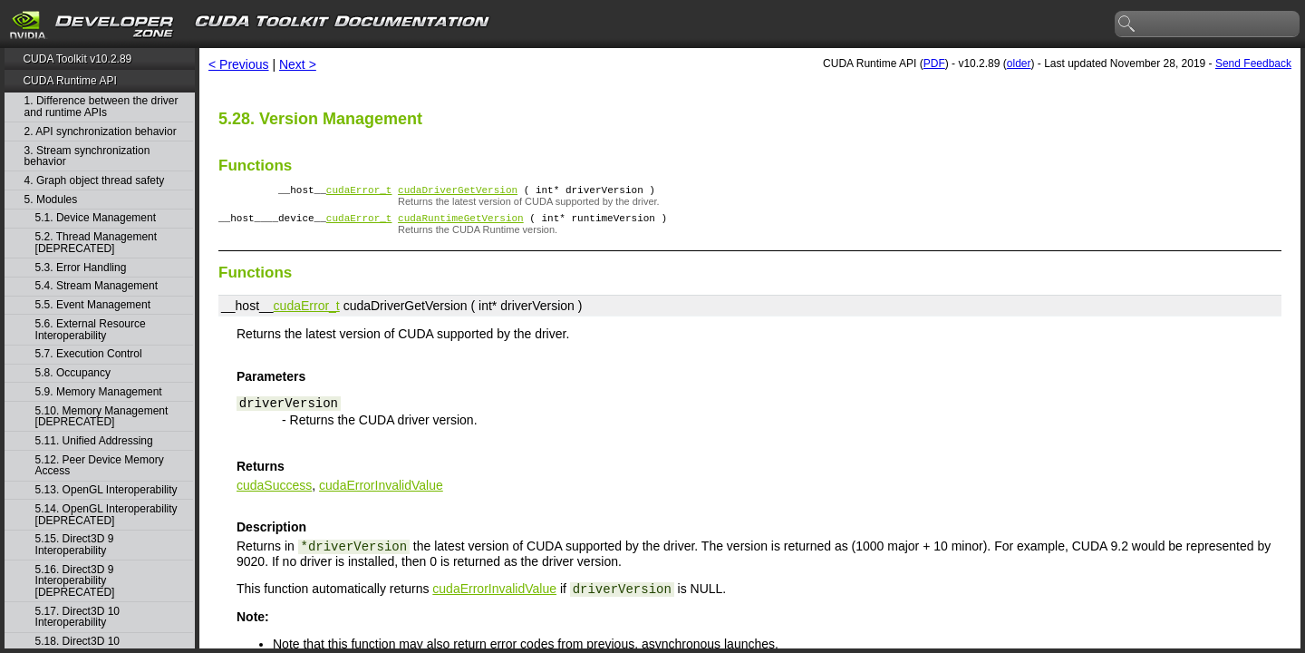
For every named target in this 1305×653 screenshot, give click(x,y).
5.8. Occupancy (73, 373)
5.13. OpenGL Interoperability (106, 490)
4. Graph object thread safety (94, 181)
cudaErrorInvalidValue (381, 490)
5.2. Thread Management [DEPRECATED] (96, 242)
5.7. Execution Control (88, 354)
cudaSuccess (274, 490)
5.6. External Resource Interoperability (90, 329)
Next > (297, 64)
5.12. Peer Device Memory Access (99, 465)
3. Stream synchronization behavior (87, 156)
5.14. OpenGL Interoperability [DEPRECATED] (106, 514)
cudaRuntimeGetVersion (461, 222)
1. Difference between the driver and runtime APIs (101, 106)
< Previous (238, 64)
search (1127, 24)
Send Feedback (1253, 63)
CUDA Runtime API (69, 80)
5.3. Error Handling (81, 268)
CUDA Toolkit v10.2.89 (77, 59)
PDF (934, 63)
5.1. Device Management (95, 218)
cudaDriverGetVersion (457, 192)
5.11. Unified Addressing (94, 441)
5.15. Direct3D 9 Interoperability (74, 544)
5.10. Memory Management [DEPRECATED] (102, 416)
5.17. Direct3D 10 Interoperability (77, 617)
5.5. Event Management (92, 305)
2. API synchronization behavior (100, 132)
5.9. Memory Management (98, 392)
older (1019, 63)
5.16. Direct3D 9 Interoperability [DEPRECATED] (75, 581)
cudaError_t (359, 192)
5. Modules (51, 200)
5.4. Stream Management (96, 286)
